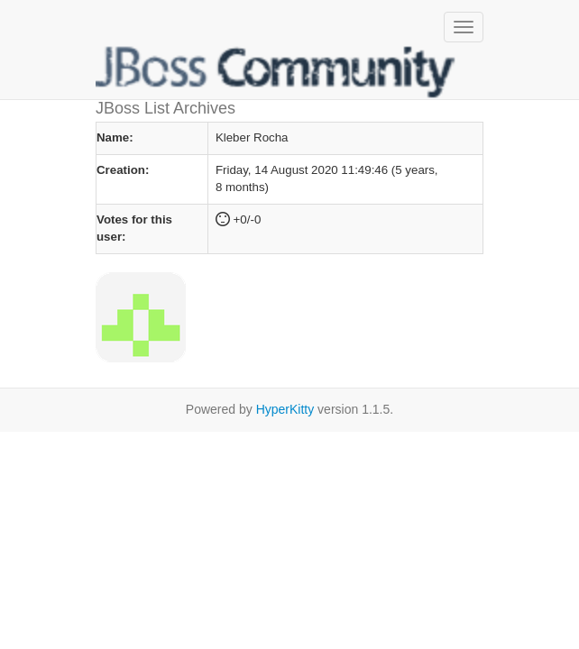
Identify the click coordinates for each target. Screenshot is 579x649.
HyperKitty (285, 409)
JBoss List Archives (276, 72)
